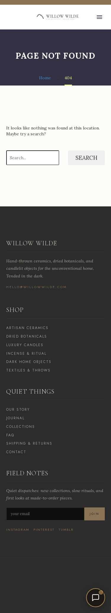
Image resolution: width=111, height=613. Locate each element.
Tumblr (66, 529)
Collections (20, 426)
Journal (15, 418)
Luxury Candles (25, 345)
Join (94, 514)
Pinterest (43, 529)
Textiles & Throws (28, 370)
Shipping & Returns (29, 443)
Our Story (18, 409)
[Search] (32, 157)
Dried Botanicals (26, 336)
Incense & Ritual (26, 353)
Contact (16, 452)
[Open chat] (95, 597)
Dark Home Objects (29, 361)
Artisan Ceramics (27, 328)
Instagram (17, 529)
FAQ (10, 435)
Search (86, 157)
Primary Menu (99, 17)
